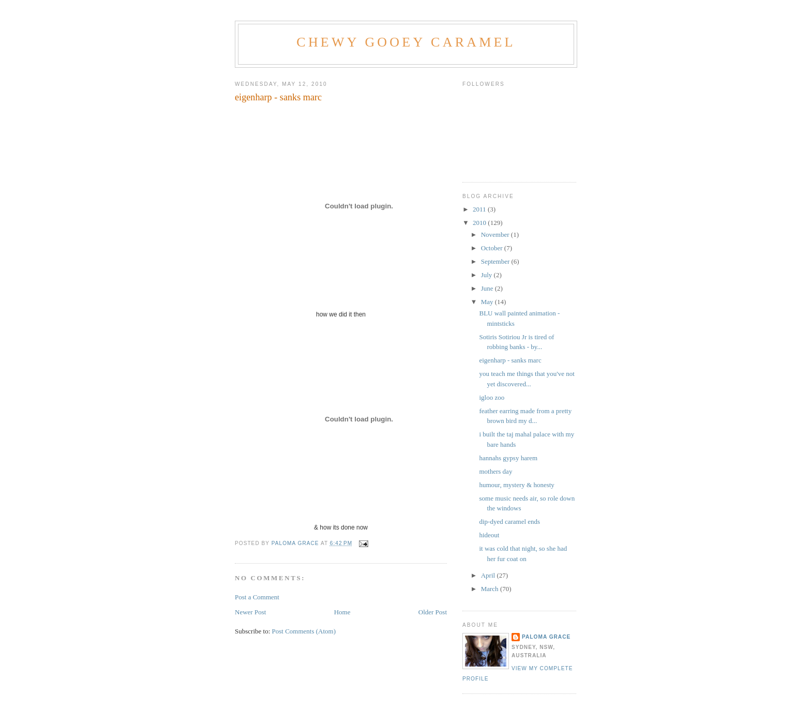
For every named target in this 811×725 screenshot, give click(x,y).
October (492, 248)
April (489, 575)
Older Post (432, 612)
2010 (480, 222)
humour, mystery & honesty (516, 485)
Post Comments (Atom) (304, 631)
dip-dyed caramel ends (509, 521)
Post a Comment (257, 597)
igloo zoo (491, 397)
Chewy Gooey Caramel (405, 42)
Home (342, 612)
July (487, 275)
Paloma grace (546, 637)
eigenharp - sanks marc (510, 360)
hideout (489, 535)
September (496, 261)
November (496, 234)
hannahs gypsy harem (508, 458)
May (488, 302)
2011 (480, 209)
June (488, 288)
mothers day (495, 471)
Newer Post (250, 612)
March (490, 589)
